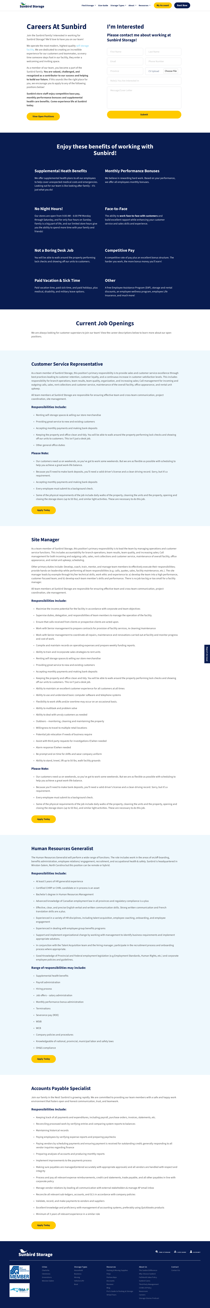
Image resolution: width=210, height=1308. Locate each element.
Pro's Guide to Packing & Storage (120, 1291)
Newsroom (143, 1291)
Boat (76, 1284)
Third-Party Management (149, 1284)
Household (78, 1270)
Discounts (111, 1281)
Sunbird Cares (144, 1281)
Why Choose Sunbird (147, 1274)
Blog (108, 1288)
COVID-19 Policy (145, 1288)
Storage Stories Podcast (149, 1298)
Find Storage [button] (88, 5)
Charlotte (45, 1270)
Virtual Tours (111, 1295)
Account (195, 1252)
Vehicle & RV (79, 1281)
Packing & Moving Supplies (117, 1270)
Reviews (110, 1284)
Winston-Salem (48, 1281)
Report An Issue (207, 654)
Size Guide (103, 5)
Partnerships (112, 1277)
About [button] (132, 5)
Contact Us (175, 1270)
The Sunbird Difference (148, 1270)
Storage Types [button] (117, 5)
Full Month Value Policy (148, 1277)
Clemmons (46, 1274)
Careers (142, 1295)
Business (77, 1274)
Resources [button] (144, 5)
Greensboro (47, 1277)
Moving (77, 1277)
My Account (163, 5)
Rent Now (182, 5)
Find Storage (163, 1252)
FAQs (109, 1274)
